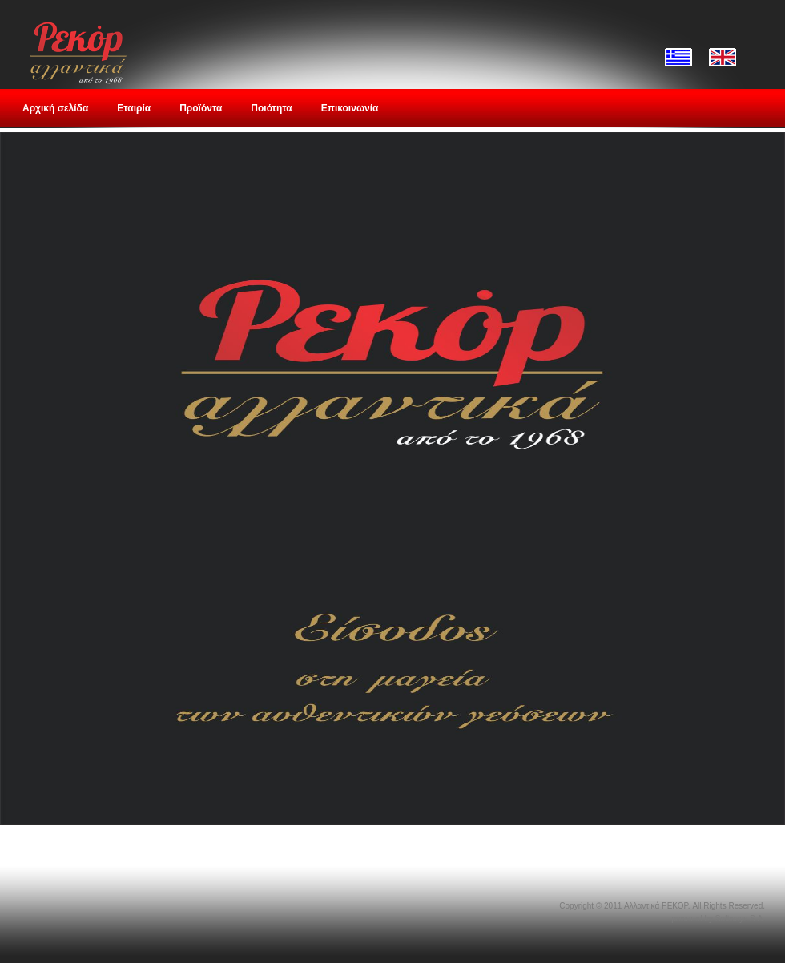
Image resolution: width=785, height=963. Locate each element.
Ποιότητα (271, 108)
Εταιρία (134, 108)
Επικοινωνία (350, 108)
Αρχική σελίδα (55, 108)
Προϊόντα (200, 108)
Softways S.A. (740, 918)
